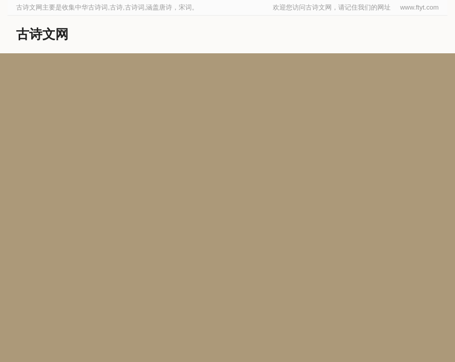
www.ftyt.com (419, 7)
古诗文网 (42, 34)
